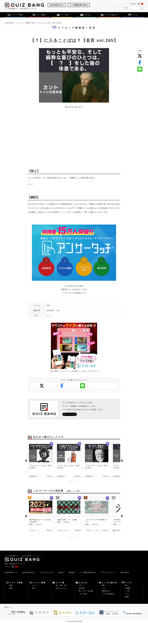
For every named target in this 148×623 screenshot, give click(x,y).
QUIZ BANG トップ (11, 572)
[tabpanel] (41, 460)
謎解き (127, 597)
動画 (10, 585)
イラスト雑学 (83, 594)
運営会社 (72, 572)
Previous (26, 461)
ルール (104, 588)
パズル (127, 594)
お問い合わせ (124, 572)
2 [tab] (71, 480)
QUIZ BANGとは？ (57, 5)
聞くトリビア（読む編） (86, 591)
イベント (35, 585)
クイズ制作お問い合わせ (79, 5)
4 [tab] (76, 480)
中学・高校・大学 (61, 585)
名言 (92, 27)
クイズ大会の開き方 (108, 594)
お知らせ (61, 572)
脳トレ (127, 585)
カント (49, 315)
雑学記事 (81, 588)
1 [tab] (69, 480)
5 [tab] (78, 480)
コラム (81, 585)
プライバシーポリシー (108, 572)
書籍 (10, 588)
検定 (33, 588)
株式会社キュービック (17, 564)
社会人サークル (60, 588)
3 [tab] (74, 480)
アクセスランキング (47, 572)
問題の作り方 (106, 591)
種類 (103, 585)
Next (122, 461)
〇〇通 (127, 591)
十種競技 (127, 588)
